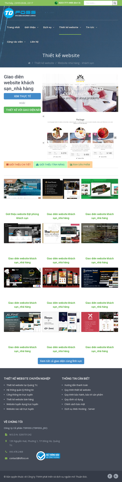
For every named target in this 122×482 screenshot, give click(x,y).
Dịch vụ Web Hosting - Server (79, 408)
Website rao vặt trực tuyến (20, 408)
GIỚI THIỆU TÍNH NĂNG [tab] (50, 164)
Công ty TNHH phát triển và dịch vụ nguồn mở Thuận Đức (57, 476)
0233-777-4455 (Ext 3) (67, 2)
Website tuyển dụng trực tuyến (22, 404)
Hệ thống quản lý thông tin (20, 389)
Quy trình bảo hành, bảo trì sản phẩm (83, 394)
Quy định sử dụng (73, 399)
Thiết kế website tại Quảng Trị (22, 385)
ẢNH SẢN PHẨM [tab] (80, 164)
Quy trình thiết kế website (77, 389)
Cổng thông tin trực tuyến (20, 394)
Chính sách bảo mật (74, 404)
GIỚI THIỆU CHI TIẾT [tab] (18, 164)
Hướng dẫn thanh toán (76, 385)
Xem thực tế (22, 96)
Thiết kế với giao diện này (23, 110)
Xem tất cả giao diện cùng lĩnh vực (61, 361)
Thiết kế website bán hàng (20, 399)
